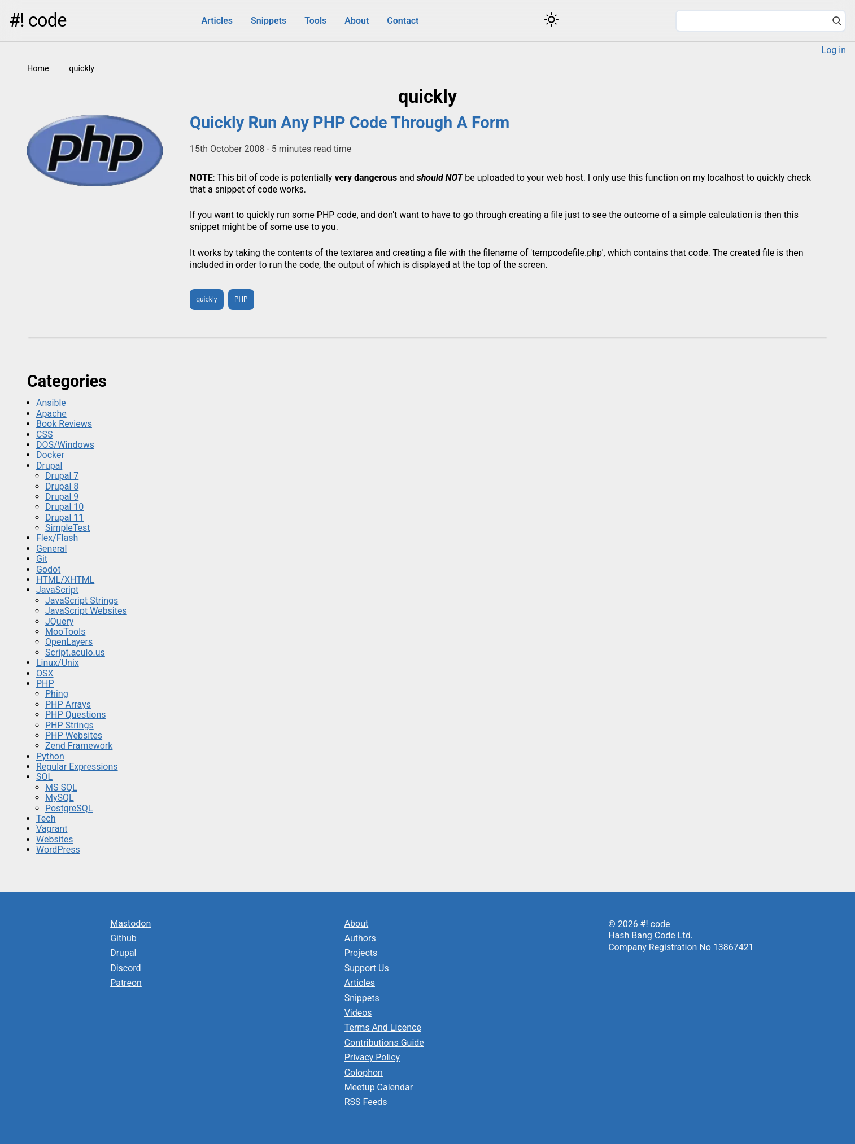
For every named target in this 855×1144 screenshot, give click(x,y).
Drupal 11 (64, 517)
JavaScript (57, 589)
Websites (54, 839)
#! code (38, 20)
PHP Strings (69, 725)
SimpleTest (67, 527)
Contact (402, 20)
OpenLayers (69, 641)
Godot (48, 569)
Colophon (363, 1072)
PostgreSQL (69, 808)
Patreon (126, 982)
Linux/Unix (57, 662)
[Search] (837, 22)
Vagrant (51, 828)
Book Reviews (64, 423)
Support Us (366, 968)
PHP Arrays (68, 704)
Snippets (268, 20)
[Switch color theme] (551, 19)
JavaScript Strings (81, 600)
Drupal (49, 465)
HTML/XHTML (65, 579)
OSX (45, 673)
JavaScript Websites (86, 610)
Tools (315, 20)
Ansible (51, 403)
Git (41, 558)
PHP (241, 299)
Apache (51, 413)
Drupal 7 (61, 475)
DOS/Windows (65, 444)
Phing (56, 693)
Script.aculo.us (75, 652)
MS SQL (61, 787)
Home (38, 68)
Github (123, 938)
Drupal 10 (64, 506)
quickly (206, 299)
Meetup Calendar (378, 1087)
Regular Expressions (77, 766)
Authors (360, 938)
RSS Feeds (365, 1102)
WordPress (58, 849)
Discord (125, 968)
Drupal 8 (61, 486)
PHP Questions (75, 714)
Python (50, 756)
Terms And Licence (382, 1027)
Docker (50, 454)
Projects (361, 952)
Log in (834, 50)
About (356, 20)
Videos (358, 1012)
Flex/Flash (57, 537)
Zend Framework (78, 745)
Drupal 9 (61, 496)
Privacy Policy (372, 1057)
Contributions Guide (384, 1042)
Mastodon (130, 923)
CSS (44, 434)
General (51, 548)
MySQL (59, 797)
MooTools (65, 631)
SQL (44, 776)
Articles (217, 20)
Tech (45, 818)
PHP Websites (73, 735)
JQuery (59, 621)
